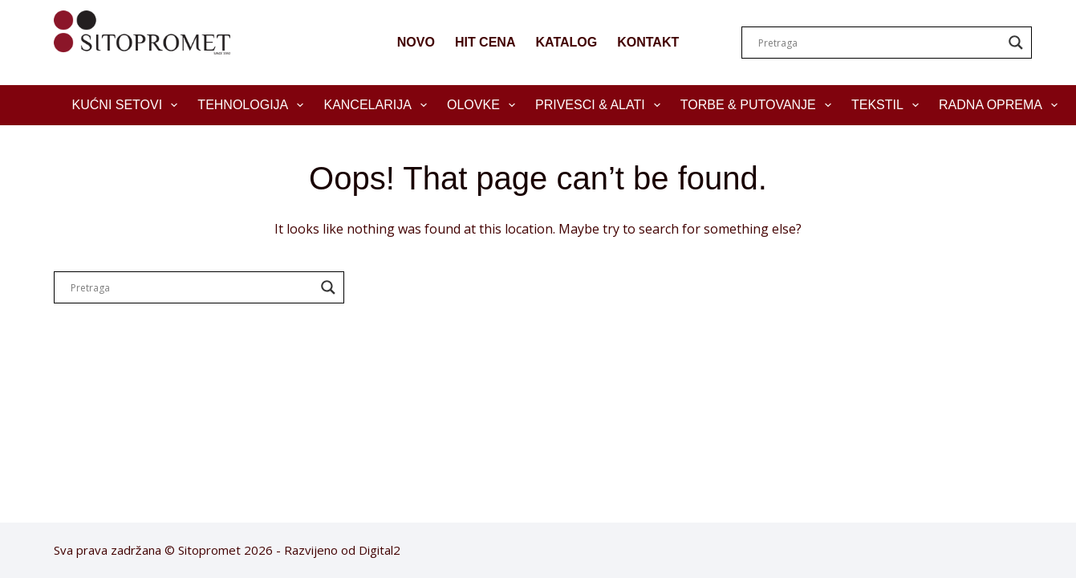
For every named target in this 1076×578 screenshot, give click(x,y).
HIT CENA (485, 42)
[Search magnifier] (1016, 42)
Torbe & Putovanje (759, 105)
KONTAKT (648, 42)
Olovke (484, 105)
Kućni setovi (128, 105)
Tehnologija (253, 105)
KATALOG (566, 42)
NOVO (416, 42)
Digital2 (379, 550)
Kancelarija (378, 105)
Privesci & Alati (601, 105)
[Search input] (879, 42)
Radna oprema (1001, 105)
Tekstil (888, 105)
